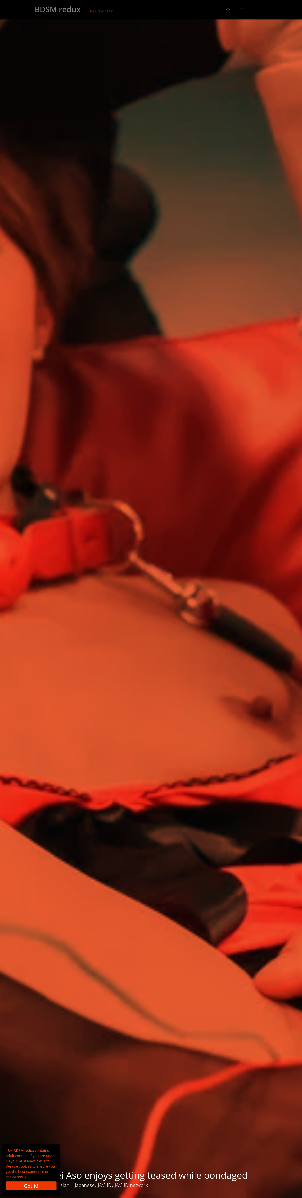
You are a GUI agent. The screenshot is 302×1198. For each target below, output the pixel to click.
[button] (228, 9)
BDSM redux (58, 9)
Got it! (31, 1185)
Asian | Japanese (76, 1185)
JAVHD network (131, 1185)
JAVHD (105, 1185)
